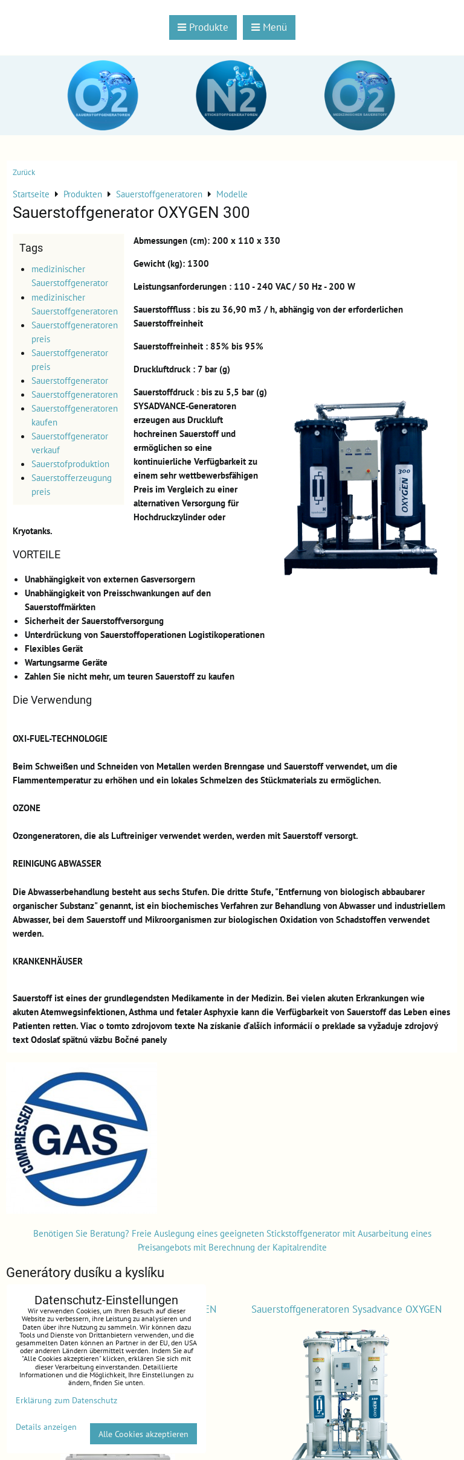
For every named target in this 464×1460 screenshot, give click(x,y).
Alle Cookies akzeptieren (143, 1433)
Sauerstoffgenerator (69, 380)
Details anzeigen (46, 1427)
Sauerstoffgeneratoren (74, 394)
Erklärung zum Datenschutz (66, 1400)
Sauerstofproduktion (70, 463)
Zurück (24, 172)
